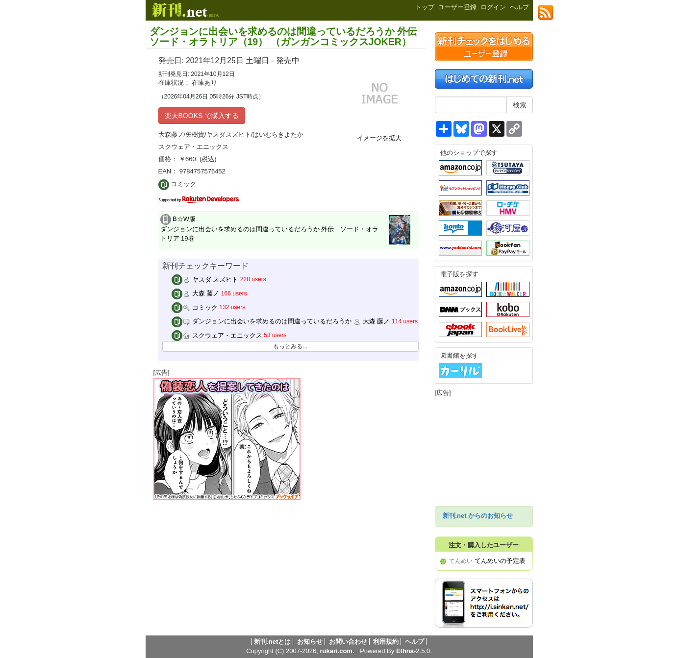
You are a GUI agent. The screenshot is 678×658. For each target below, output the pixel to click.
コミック (195, 307)
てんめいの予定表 (500, 560)
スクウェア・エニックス (217, 335)
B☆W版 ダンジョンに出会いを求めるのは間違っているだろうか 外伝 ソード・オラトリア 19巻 (269, 228)
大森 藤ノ (195, 293)
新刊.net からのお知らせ (478, 515)
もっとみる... (290, 346)
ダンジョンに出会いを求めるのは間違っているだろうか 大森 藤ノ (281, 321)
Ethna (405, 651)
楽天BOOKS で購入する (202, 116)
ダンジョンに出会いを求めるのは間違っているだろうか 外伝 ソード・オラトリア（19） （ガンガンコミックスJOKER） (283, 36)
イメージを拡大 (379, 138)
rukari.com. (337, 651)
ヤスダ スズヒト (205, 279)
